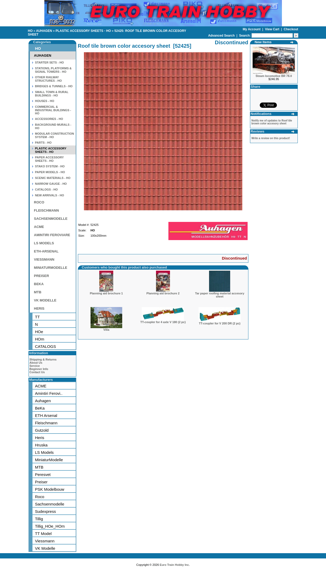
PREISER (41, 276)
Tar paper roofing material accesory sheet (219, 295)
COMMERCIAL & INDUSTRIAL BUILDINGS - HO (53, 110)
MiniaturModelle (49, 460)
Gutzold (42, 430)
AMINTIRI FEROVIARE (52, 235)
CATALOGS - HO (46, 189)
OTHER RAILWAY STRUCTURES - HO (48, 79)
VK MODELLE (45, 300)
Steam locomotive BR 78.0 (274, 75)
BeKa (40, 408)
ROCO (39, 202)
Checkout (291, 29)
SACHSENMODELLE (51, 219)
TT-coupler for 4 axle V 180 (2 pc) (163, 322)
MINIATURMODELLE (50, 268)
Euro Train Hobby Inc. (175, 564)
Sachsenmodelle (49, 504)
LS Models (44, 452)
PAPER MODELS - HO (50, 172)
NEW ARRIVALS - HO (49, 195)
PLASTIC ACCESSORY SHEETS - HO (83, 31)
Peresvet (43, 474)
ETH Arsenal (46, 415)
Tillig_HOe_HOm (50, 526)
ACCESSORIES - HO (49, 118)
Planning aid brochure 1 (106, 293)
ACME (39, 227)
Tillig (39, 519)
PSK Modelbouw (49, 489)
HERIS (39, 308)
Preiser (41, 482)
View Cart (272, 29)
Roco (39, 496)
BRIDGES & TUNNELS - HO (54, 86)
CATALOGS (45, 346)
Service (35, 365)
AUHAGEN (44, 31)
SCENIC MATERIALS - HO (52, 177)
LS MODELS (44, 243)
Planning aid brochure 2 (163, 293)
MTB (37, 292)
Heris (39, 437)
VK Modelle (45, 548)
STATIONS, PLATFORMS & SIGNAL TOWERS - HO (53, 70)
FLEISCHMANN (46, 210)
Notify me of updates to (272, 122)
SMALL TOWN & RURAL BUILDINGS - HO (52, 93)
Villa (106, 329)
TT (37, 317)
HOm (39, 339)
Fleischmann (46, 423)
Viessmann (45, 541)
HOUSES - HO (44, 101)
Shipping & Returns (43, 359)
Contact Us (37, 372)
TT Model (43, 533)
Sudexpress (45, 511)
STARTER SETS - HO (49, 62)
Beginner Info (39, 369)
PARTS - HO (43, 142)
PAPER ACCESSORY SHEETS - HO (49, 159)
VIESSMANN (44, 259)
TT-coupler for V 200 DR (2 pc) (219, 323)
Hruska (41, 445)
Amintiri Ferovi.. (49, 393)
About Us (36, 362)
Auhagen (43, 400)
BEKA (39, 284)
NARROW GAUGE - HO (51, 183)
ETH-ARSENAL (46, 251)
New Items (263, 42)
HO (30, 31)
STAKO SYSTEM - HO (50, 166)
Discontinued (234, 258)
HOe (39, 331)
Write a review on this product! (271, 138)
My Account (252, 29)
